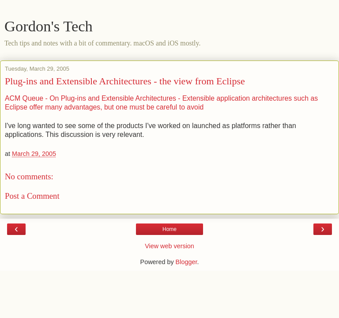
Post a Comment (32, 196)
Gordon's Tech (48, 26)
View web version (169, 246)
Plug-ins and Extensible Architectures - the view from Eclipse (125, 81)
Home (169, 229)
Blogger (186, 261)
